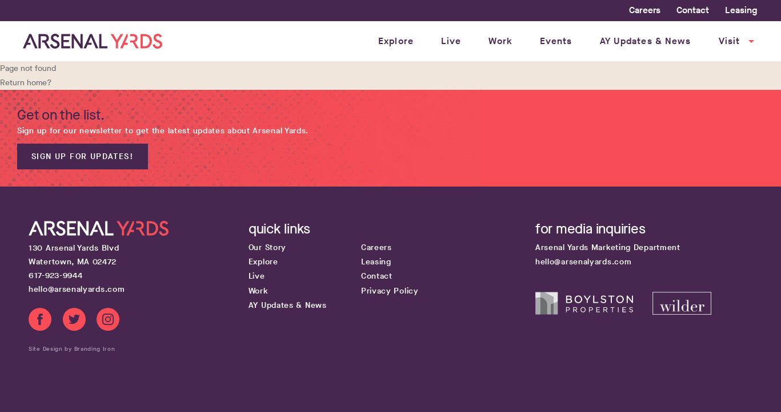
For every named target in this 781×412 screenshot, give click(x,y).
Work (500, 41)
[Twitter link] (74, 321)
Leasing (741, 10)
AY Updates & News (645, 41)
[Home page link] (92, 41)
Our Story (267, 247)
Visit (738, 41)
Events (556, 41)
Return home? (25, 82)
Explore (396, 41)
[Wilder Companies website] (681, 312)
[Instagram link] (108, 321)
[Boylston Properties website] (594, 312)
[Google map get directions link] (137, 255)
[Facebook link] (40, 321)
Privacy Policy (390, 291)
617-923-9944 (55, 275)
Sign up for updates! (82, 156)
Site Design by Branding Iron (72, 348)
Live (451, 41)
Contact (692, 10)
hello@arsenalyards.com (77, 289)
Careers (644, 10)
